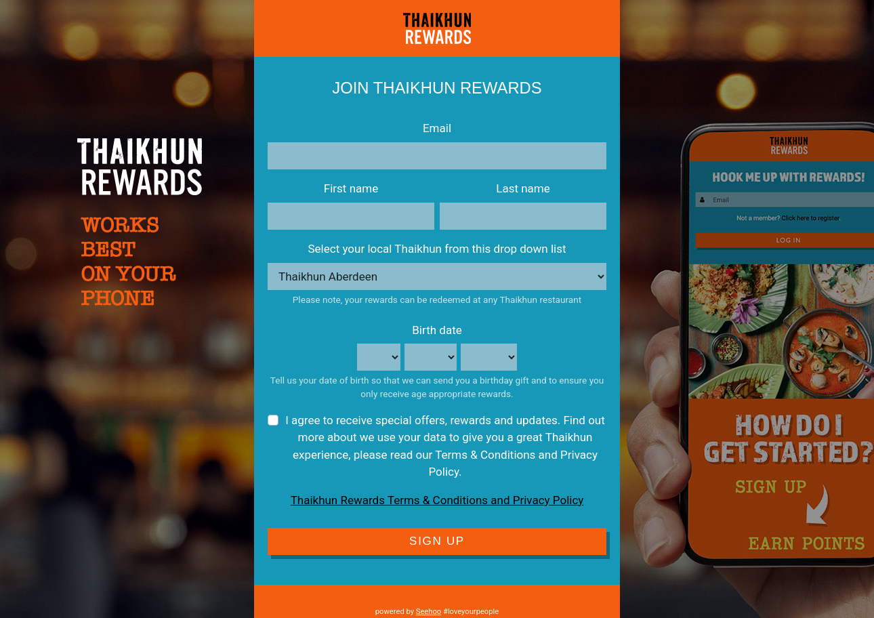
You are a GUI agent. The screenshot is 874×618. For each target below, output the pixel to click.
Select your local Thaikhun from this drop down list (437, 248)
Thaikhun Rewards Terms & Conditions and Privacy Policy (437, 500)
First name (351, 188)
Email (437, 128)
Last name (523, 188)
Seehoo (428, 611)
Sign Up (437, 541)
